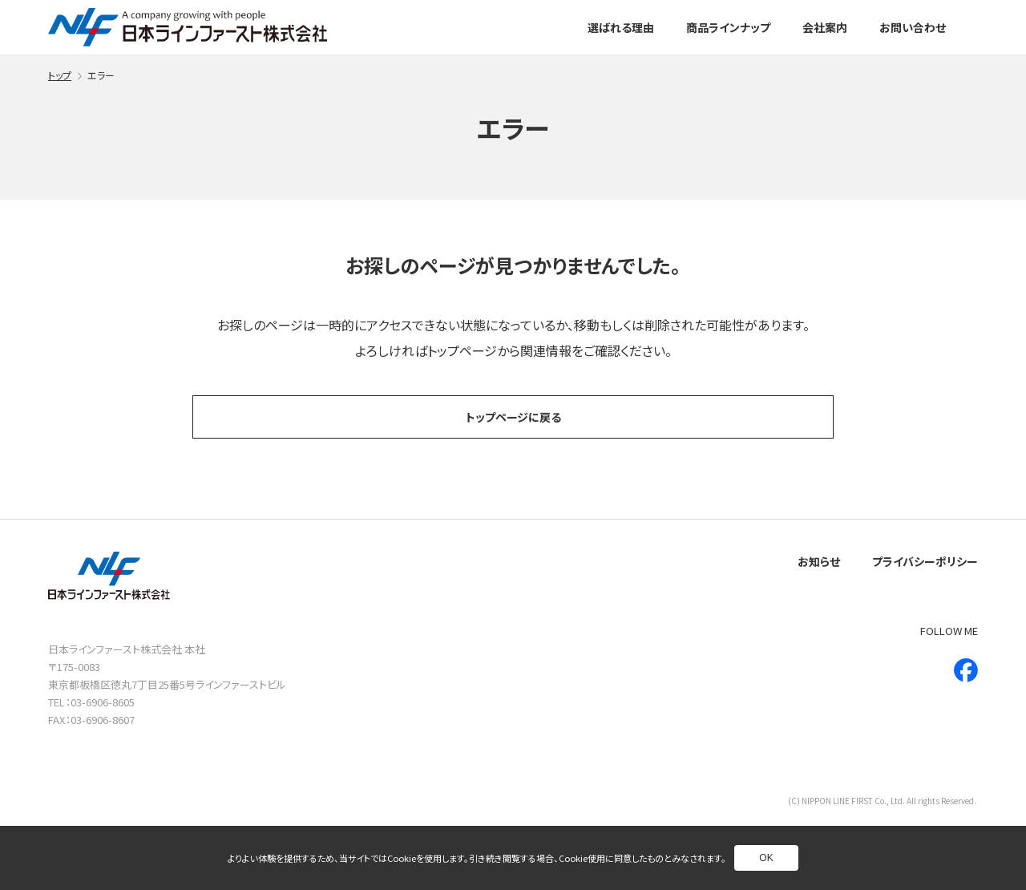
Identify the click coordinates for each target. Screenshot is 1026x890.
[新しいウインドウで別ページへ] (966, 670)
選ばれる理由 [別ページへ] (621, 27)
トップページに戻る (513, 417)
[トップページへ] (187, 27)
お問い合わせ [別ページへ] (912, 27)
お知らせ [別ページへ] (819, 561)
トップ (59, 75)
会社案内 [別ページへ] (824, 27)
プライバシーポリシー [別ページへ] (925, 561)
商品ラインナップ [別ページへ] (728, 27)
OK (766, 858)
